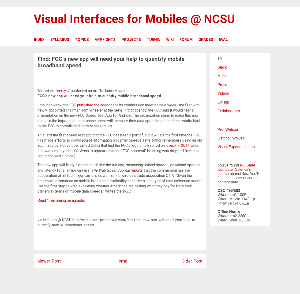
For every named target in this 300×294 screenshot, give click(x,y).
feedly (61, 91)
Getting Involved (231, 138)
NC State (247, 165)
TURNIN (153, 39)
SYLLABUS (59, 39)
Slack (222, 67)
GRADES (206, 39)
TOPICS (82, 39)
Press (222, 85)
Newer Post (49, 261)
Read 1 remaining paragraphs (61, 200)
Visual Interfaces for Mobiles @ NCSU (134, 19)
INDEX (39, 39)
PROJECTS (131, 39)
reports (137, 170)
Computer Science (233, 169)
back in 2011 (179, 145)
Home (121, 261)
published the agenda (94, 105)
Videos (223, 93)
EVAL (223, 39)
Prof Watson (228, 130)
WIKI (170, 39)
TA (220, 59)
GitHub (223, 102)
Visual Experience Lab (236, 147)
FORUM (186, 39)
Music (222, 76)
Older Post (192, 261)
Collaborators (229, 111)
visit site (125, 91)
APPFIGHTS (105, 39)
